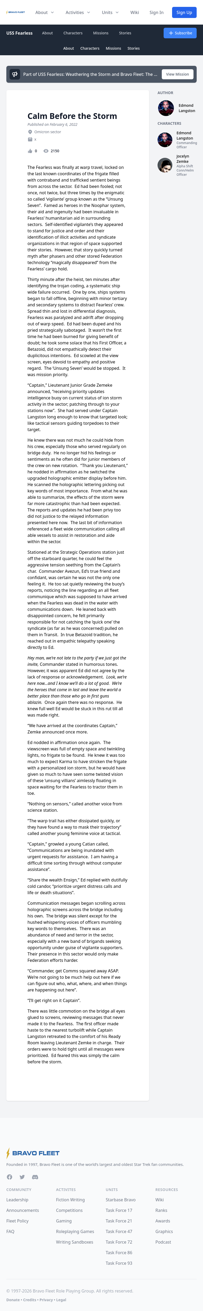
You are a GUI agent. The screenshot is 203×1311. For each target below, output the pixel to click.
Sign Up (184, 12)
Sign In (157, 12)
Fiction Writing (70, 1200)
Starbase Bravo (121, 1200)
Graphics (164, 1231)
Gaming (64, 1221)
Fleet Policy (17, 1221)
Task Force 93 (119, 1263)
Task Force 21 (119, 1221)
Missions (100, 32)
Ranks (161, 1210)
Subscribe (180, 33)
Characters (72, 32)
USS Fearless (19, 33)
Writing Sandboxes (74, 1242)
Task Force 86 (119, 1252)
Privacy (46, 1299)
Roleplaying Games (75, 1231)
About (47, 32)
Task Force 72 (119, 1242)
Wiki (134, 12)
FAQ (10, 1231)
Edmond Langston (187, 108)
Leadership (17, 1200)
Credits (29, 1299)
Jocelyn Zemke (183, 159)
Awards (162, 1221)
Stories (125, 32)
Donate (13, 1299)
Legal (61, 1299)
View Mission (177, 74)
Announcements (22, 1210)
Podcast (163, 1242)
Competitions (69, 1210)
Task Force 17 (119, 1210)
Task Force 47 (119, 1231)
